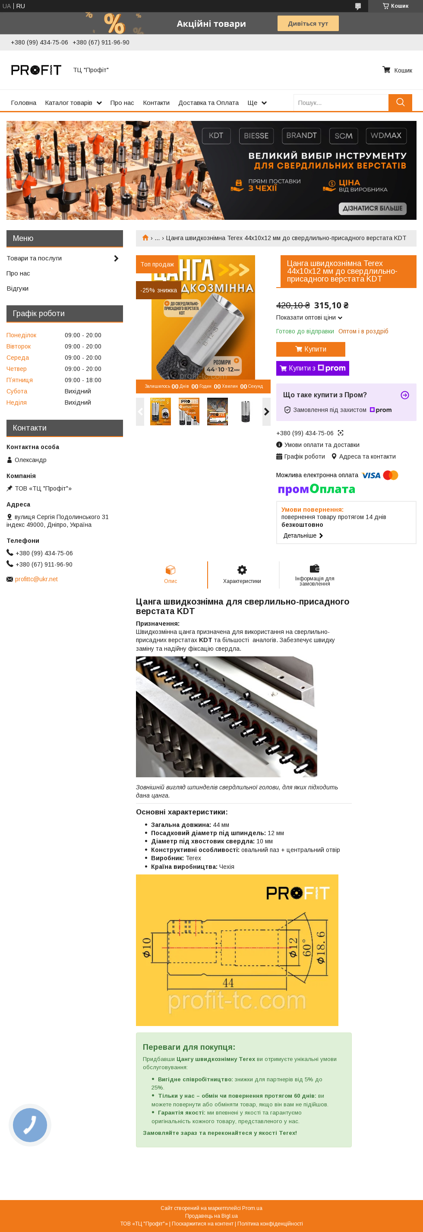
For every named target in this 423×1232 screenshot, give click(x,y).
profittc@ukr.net (36, 579)
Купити (315, 349)
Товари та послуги (34, 258)
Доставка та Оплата (208, 102)
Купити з (317, 368)
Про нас (122, 102)
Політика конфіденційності (270, 1224)
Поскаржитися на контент (203, 1224)
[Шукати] (400, 102)
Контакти (156, 102)
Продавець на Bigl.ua (211, 1216)
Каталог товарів (68, 102)
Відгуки (17, 288)
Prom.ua (252, 1208)
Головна (23, 102)
